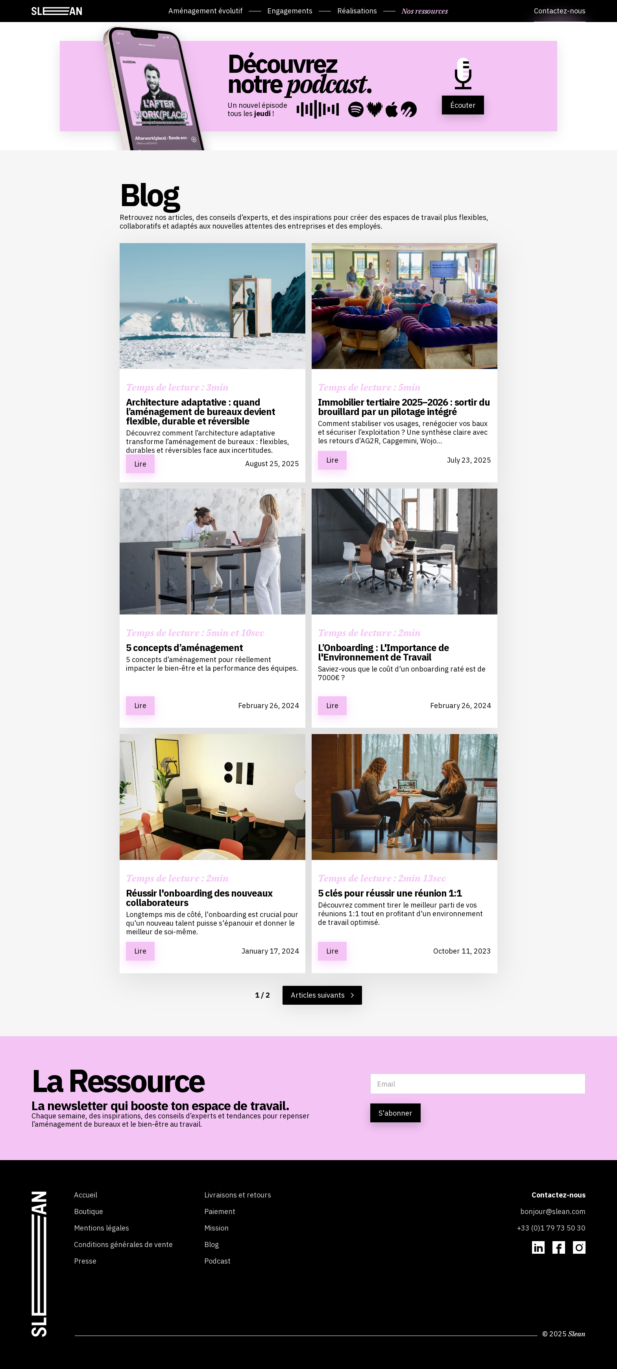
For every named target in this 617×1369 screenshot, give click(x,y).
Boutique (88, 1211)
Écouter (463, 105)
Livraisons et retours (237, 1195)
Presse (85, 1261)
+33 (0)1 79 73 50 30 (551, 1228)
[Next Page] (322, 995)
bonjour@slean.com (553, 1211)
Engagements (289, 10)
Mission (216, 1228)
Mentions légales (101, 1228)
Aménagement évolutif (205, 10)
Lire (140, 464)
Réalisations (357, 10)
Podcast (217, 1261)
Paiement (219, 1211)
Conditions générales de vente (123, 1244)
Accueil (85, 1195)
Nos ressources (425, 11)
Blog (211, 1244)
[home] (56, 11)
